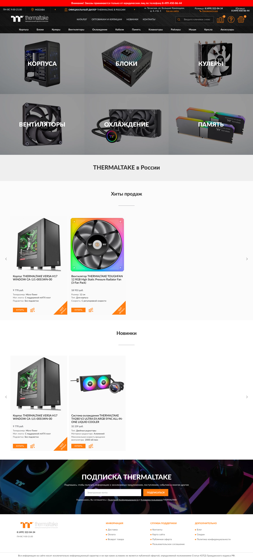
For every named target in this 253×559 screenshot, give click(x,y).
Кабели (119, 29)
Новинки (132, 19)
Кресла (208, 29)
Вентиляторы (76, 29)
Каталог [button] (82, 19)
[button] (209, 11)
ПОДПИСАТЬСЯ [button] (156, 493)
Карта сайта (158, 534)
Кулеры (56, 29)
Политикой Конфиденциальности (123, 500)
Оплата (112, 534)
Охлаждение (99, 29)
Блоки (40, 29)
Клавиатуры (156, 29)
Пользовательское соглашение (168, 544)
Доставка (113, 530)
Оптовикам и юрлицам (107, 19)
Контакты (149, 19)
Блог (199, 530)
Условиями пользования (152, 500)
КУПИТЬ (20, 310)
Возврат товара (116, 539)
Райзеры (176, 29)
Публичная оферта (162, 539)
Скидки (201, 534)
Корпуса (24, 29)
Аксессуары (227, 29)
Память (136, 29)
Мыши (192, 29)
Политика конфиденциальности (214, 539)
